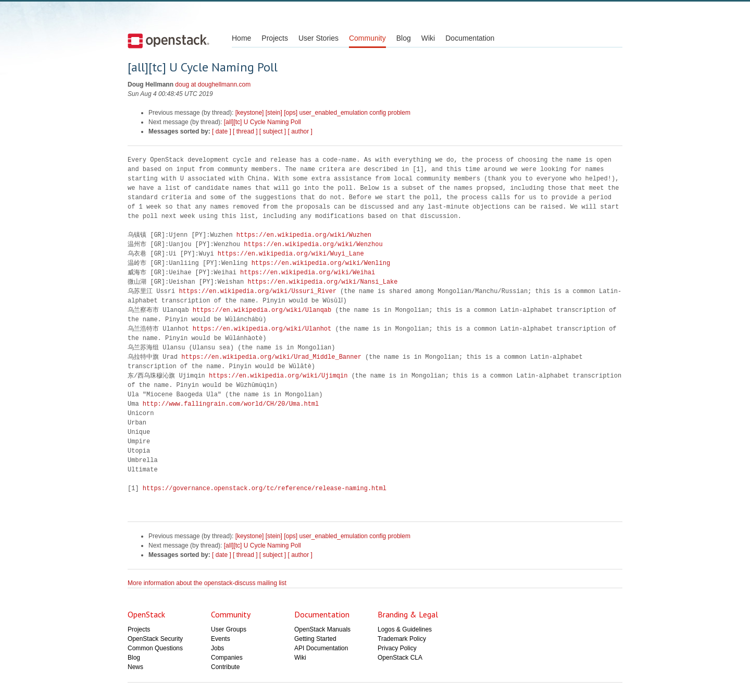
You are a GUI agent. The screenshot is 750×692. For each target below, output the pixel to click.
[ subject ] (272, 131)
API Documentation (321, 648)
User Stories (318, 38)
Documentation (469, 38)
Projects (274, 38)
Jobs (217, 648)
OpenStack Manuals (322, 629)
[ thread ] (245, 131)
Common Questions (155, 648)
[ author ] (300, 131)
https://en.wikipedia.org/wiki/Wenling (321, 263)
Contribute (225, 667)
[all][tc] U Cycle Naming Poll (262, 122)
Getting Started (315, 638)
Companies (227, 657)
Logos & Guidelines (405, 629)
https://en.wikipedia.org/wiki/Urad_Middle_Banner (271, 357)
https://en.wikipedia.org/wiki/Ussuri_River (257, 291)
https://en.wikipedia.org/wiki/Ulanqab (262, 310)
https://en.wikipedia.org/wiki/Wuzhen (303, 234)
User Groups (228, 629)
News (135, 667)
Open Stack (168, 41)
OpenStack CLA (400, 657)
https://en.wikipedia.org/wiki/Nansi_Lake (322, 281)
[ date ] (221, 131)
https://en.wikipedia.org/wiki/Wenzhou (313, 244)
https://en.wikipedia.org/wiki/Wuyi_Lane (291, 253)
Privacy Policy (397, 648)
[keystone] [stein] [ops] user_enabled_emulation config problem (322, 112)
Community (367, 38)
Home (241, 38)
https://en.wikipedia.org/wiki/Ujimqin (278, 375)
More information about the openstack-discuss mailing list (207, 583)
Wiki (428, 38)
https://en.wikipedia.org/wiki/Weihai (307, 272)
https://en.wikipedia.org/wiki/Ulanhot (262, 328)
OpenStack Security (155, 638)
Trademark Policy (402, 638)
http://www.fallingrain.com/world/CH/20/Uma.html (231, 403)
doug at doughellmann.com (213, 84)
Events (220, 638)
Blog (403, 38)
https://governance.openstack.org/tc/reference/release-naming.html (264, 488)
